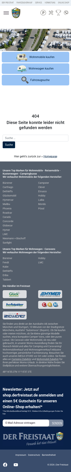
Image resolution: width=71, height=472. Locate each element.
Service (38, 2)
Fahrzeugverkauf (24, 2)
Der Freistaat (8, 2)
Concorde (8, 221)
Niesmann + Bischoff (14, 238)
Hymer (6, 229)
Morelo (42, 204)
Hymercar (8, 199)
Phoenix (7, 208)
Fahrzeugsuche (35, 80)
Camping (17, 359)
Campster (43, 182)
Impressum (20, 455)
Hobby (41, 195)
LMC (5, 234)
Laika (41, 199)
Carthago (8, 187)
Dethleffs (8, 191)
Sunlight (7, 242)
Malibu (6, 204)
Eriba (5, 275)
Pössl (41, 208)
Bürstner (7, 182)
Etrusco (42, 191)
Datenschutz (34, 455)
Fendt (6, 262)
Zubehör (26, 359)
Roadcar (7, 212)
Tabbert (7, 279)
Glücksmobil (9, 195)
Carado (7, 217)
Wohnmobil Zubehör (48, 359)
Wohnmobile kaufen (35, 57)
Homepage (50, 156)
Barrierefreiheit (49, 455)
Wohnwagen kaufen (35, 68)
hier (4, 414)
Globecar (8, 225)
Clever (41, 187)
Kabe (5, 266)
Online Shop (63, 2)
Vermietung (50, 2)
